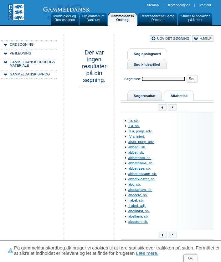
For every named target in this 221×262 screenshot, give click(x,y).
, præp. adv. (141, 142)
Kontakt (205, 5)
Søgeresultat (144, 96)
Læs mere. (147, 253)
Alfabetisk (179, 96)
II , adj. (137, 206)
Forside (96, 39)
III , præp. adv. (140, 131)
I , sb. (133, 120)
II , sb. (134, 126)
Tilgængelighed (179, 5)
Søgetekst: (132, 79)
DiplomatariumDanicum (93, 18)
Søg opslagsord (147, 54)
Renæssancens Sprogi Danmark (158, 18)
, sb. (137, 147)
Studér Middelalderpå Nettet (195, 18)
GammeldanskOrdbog (122, 18)
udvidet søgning (173, 38)
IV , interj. (136, 136)
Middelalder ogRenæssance (65, 18)
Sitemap (153, 5)
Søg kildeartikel (147, 64)
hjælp (206, 38)
